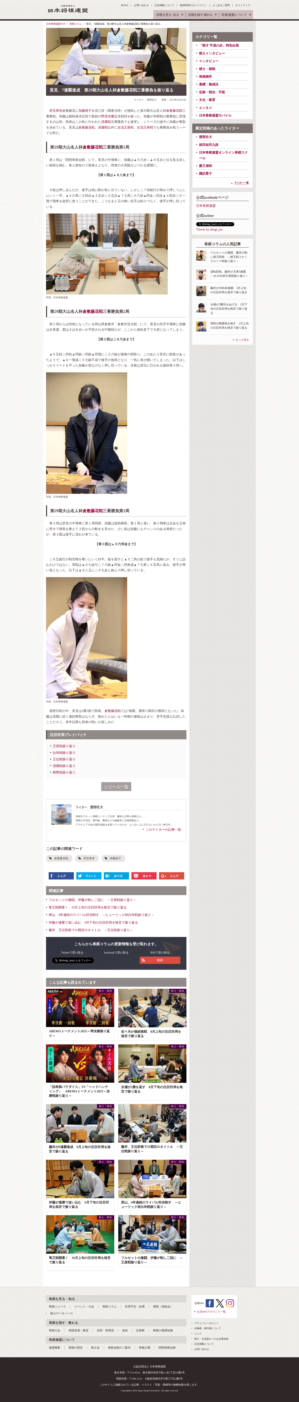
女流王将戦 (145, 127)
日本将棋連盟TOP (55, 23)
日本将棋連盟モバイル (215, 115)
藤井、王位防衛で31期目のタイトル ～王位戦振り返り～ (91, 930)
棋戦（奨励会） (163, 1306)
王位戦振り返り (64, 759)
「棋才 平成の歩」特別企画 (219, 45)
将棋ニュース (57, 1306)
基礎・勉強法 (208, 84)
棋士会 (95, 1347)
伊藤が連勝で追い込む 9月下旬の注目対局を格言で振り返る (93, 922)
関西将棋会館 (167, 1347)
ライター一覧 (241, 182)
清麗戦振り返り (64, 766)
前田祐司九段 (208, 145)
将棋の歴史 (76, 1347)
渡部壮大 (205, 137)
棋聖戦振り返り (64, 772)
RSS (126, 5)
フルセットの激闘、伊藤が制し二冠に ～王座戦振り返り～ (92, 900)
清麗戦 (106, 121)
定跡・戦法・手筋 (212, 92)
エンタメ (205, 107)
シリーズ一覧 (116, 787)
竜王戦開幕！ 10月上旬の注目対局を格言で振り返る (88, 907)
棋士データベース (61, 1313)
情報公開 (144, 1347)
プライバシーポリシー (206, 1323)
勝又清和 (205, 166)
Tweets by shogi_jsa (209, 229)
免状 (125, 1330)
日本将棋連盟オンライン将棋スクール (223, 155)
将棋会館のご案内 (119, 1347)
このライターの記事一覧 (163, 829)
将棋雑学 (205, 76)
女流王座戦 (125, 127)
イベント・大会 (84, 1306)
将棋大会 (54, 1330)
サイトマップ (243, 5)
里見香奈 (55, 110)
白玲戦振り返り (64, 752)
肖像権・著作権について (207, 1328)
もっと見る (242, 339)
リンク (198, 1333)
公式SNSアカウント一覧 (211, 1311)
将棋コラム (76, 23)
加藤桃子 (85, 110)
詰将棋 (140, 1330)
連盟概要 (54, 1347)
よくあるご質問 (221, 5)
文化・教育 (207, 100)
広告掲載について (164, 5)
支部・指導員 (105, 1330)
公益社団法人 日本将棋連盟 (68, 8)
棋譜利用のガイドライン (193, 5)
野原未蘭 (107, 116)
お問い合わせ (141, 5)
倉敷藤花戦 (174, 110)
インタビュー (208, 61)
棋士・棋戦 (207, 69)
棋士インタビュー (212, 53)
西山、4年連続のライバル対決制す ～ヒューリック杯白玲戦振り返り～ (101, 915)
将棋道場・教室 (78, 1330)
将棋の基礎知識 (163, 1330)
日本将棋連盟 (206, 205)
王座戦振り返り (64, 746)
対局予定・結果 (135, 1306)
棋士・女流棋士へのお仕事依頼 (211, 1338)
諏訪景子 (205, 173)
